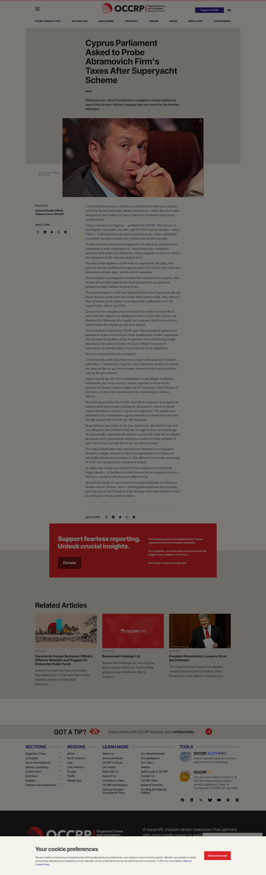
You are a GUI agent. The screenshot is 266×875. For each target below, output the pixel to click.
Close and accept (217, 855)
